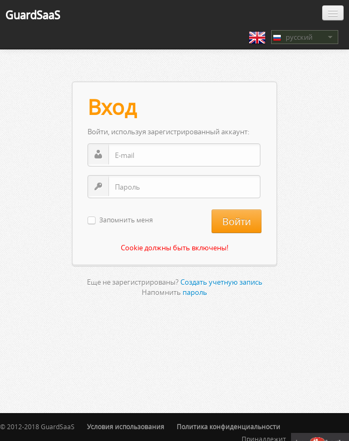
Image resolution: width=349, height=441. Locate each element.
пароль (195, 292)
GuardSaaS (32, 15)
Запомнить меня (126, 220)
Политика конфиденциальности (228, 426)
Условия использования (125, 426)
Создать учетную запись (221, 282)
